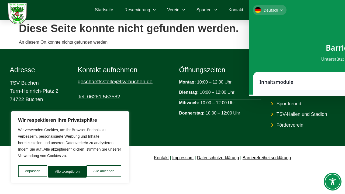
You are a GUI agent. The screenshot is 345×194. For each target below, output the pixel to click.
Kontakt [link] (161, 157)
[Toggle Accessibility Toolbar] (332, 181)
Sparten (206, 10)
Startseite (104, 10)
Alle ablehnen (65, 171)
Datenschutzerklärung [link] (218, 157)
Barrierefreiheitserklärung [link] (267, 157)
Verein (176, 10)
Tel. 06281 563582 (99, 96)
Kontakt (236, 10)
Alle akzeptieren (103, 171)
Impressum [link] (183, 157)
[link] (315, 10)
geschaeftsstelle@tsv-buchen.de (115, 81)
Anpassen (32, 171)
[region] (70, 148)
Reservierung (140, 10)
